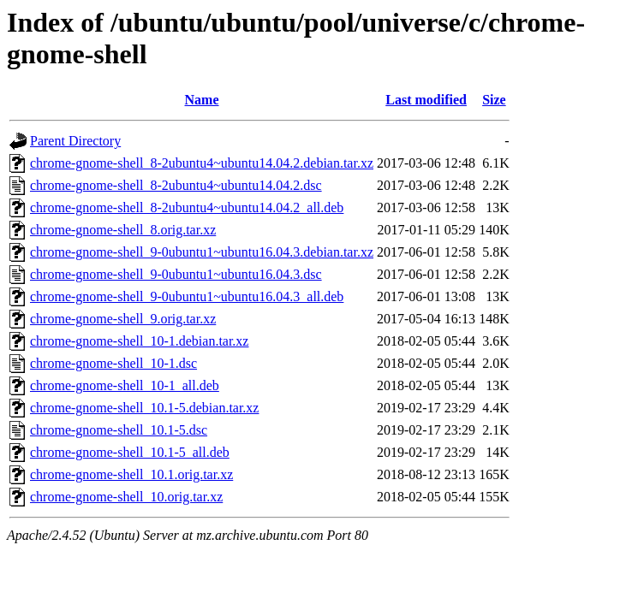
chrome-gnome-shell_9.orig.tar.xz (123, 318)
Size (494, 99)
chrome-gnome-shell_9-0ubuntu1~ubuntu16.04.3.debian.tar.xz (201, 252)
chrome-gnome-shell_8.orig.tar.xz (123, 229)
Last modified (426, 99)
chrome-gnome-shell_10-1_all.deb (124, 385)
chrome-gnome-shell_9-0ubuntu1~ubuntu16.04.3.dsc (176, 274)
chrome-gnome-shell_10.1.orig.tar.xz (131, 474)
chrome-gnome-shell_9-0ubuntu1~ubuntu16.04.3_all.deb (186, 296)
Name (202, 99)
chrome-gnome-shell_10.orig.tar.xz (126, 496)
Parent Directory (75, 140)
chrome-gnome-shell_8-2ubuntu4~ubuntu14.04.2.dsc (176, 185)
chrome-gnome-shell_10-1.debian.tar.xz (139, 341)
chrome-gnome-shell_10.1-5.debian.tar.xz (144, 407)
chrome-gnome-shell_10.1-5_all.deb (130, 452)
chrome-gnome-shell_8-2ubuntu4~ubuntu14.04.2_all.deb (186, 207)
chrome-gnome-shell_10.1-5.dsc (118, 430)
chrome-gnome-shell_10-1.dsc (113, 363)
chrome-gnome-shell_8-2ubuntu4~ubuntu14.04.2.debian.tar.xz (201, 163)
